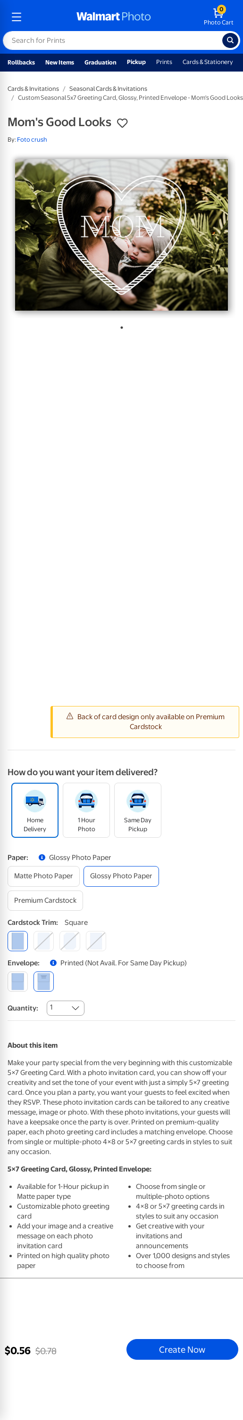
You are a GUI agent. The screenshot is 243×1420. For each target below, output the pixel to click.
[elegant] (69, 941)
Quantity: (23, 1008)
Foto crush (32, 139)
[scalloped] (96, 941)
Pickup (136, 61)
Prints (164, 61)
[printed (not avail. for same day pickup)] (44, 981)
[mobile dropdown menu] (16, 17)
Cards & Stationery (208, 61)
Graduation (100, 62)
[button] (122, 123)
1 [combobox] (51, 1007)
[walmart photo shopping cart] (218, 17)
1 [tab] (120, 325)
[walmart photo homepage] (114, 17)
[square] (18, 941)
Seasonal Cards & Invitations (108, 88)
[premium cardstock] (45, 901)
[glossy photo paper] (121, 876)
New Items (59, 62)
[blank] (18, 981)
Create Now (182, 1349)
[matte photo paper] (44, 876)
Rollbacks (21, 62)
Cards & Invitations (33, 88)
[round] (44, 941)
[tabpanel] (121, 235)
